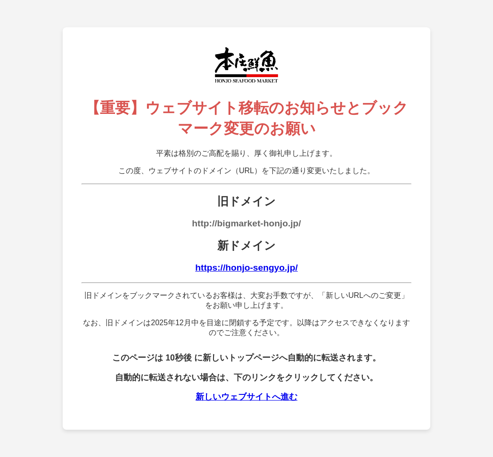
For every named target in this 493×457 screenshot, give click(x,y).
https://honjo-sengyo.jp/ (246, 268)
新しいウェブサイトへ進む (246, 396)
